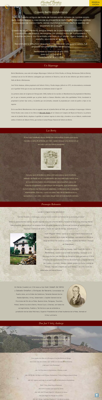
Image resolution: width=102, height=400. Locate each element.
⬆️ (96, 395)
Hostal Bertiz (51, 2)
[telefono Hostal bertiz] (6, 7)
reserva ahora (96, 3)
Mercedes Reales (44, 113)
